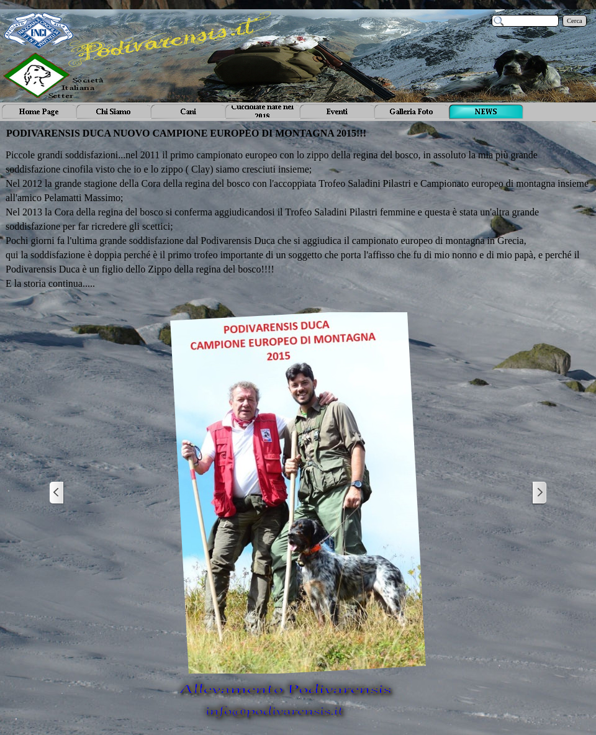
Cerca (574, 20)
